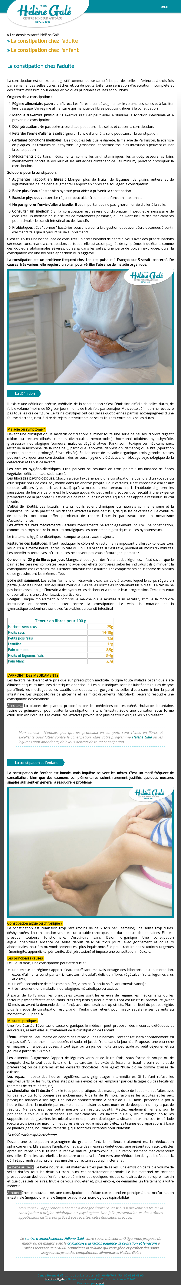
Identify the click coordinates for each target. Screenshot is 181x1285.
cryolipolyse (76, 1243)
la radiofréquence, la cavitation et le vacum (122, 1243)
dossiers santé (27, 35)
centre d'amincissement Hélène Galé (53, 1238)
